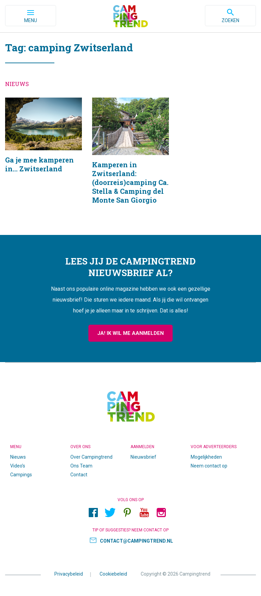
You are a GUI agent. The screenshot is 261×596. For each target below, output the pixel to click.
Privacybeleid (68, 574)
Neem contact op (209, 466)
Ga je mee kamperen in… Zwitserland (43, 159)
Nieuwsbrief (143, 457)
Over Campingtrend (91, 457)
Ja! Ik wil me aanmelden (130, 333)
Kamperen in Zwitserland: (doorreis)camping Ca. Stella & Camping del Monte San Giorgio (130, 159)
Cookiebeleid (113, 574)
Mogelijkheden (206, 457)
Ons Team (81, 466)
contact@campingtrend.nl (136, 541)
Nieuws (18, 457)
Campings (21, 474)
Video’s (17, 466)
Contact (78, 474)
